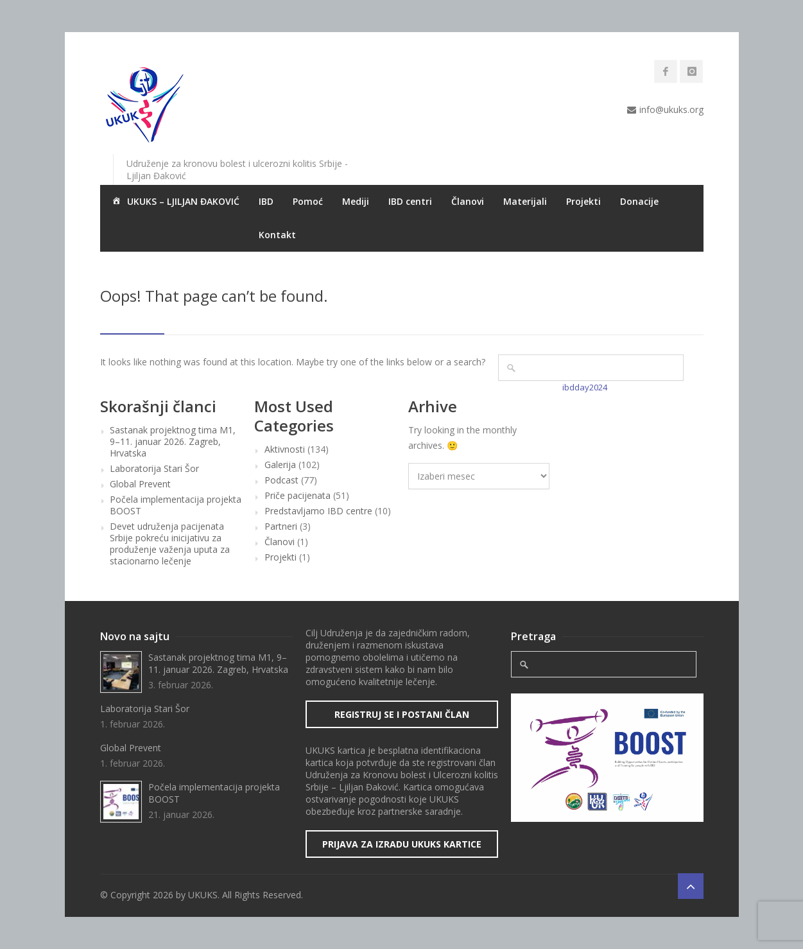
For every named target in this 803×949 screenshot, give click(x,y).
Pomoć (308, 201)
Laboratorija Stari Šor (154, 468)
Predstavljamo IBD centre (318, 511)
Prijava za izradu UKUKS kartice (401, 844)
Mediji (355, 201)
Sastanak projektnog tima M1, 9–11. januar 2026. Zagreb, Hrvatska (173, 441)
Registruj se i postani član (401, 714)
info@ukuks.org (671, 109)
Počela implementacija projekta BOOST (175, 505)
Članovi (467, 201)
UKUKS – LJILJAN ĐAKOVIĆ (174, 202)
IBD (266, 201)
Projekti (583, 201)
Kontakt (277, 235)
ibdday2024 (584, 387)
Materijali (525, 201)
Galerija (280, 465)
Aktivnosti (284, 449)
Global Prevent (140, 484)
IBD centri (410, 201)
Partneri (280, 526)
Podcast (281, 480)
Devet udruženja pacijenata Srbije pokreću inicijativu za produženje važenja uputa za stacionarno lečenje (170, 544)
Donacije (639, 201)
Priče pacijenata (297, 495)
